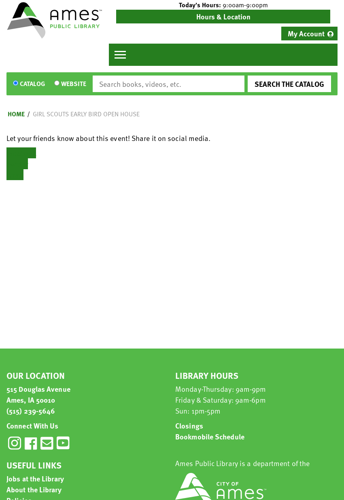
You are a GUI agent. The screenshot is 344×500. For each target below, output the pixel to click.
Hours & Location (223, 16)
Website (73, 84)
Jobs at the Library (35, 478)
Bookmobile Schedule (209, 436)
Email (14, 174)
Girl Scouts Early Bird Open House (86, 114)
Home (16, 114)
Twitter (17, 163)
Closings (189, 425)
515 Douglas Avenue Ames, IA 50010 (38, 394)
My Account (306, 33)
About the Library (34, 489)
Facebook (21, 152)
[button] (223, 5)
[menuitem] (309, 33)
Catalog (32, 84)
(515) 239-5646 (30, 410)
